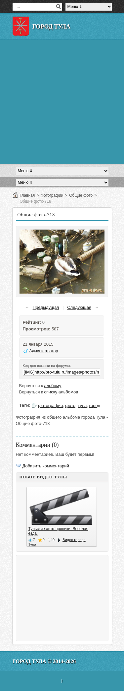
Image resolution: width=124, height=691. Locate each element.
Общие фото (81, 195)
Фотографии (52, 195)
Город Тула (51, 26)
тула (82, 405)
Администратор (43, 351)
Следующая (79, 307)
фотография (50, 405)
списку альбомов (61, 391)
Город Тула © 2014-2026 (44, 661)
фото (70, 405)
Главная (27, 195)
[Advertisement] (62, 102)
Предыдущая (46, 307)
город (94, 405)
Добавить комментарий (45, 465)
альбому (53, 385)
